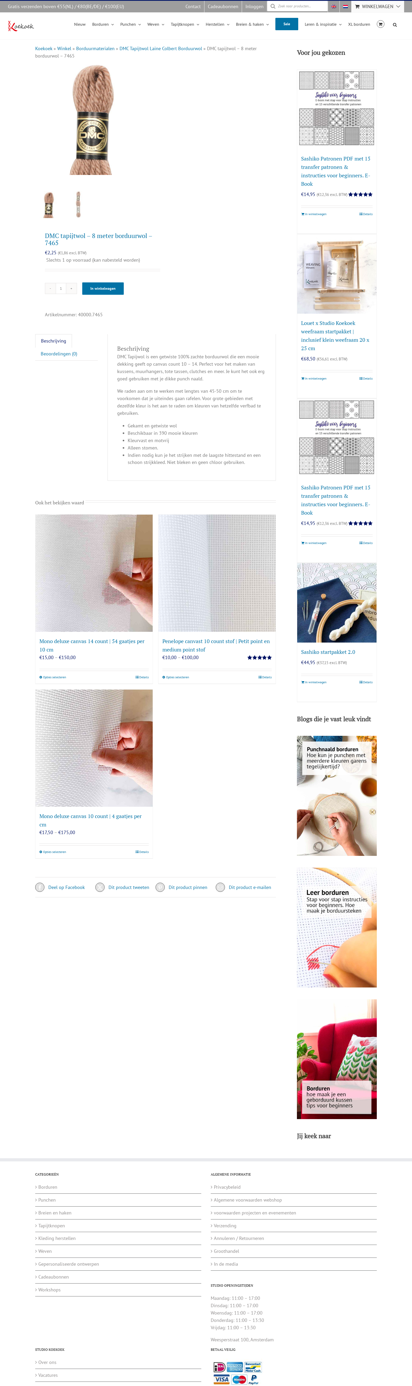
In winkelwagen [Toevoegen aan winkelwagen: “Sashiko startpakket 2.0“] (316, 682)
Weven (45, 1251)
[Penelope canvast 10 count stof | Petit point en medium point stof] (217, 580)
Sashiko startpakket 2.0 (328, 651)
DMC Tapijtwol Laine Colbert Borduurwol (161, 48)
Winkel (64, 48)
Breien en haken (54, 1213)
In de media (226, 1264)
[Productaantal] (61, 295)
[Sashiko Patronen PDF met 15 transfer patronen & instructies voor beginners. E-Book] (337, 109)
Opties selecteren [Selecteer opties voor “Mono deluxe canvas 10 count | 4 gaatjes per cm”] (54, 859)
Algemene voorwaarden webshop (248, 1200)
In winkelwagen (103, 295)
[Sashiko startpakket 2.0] (337, 603)
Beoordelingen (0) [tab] (59, 361)
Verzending (225, 1226)
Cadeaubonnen (53, 1277)
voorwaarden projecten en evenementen (255, 1213)
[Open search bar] (395, 24)
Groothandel (226, 1251)
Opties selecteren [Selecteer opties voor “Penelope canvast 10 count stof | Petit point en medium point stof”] (177, 684)
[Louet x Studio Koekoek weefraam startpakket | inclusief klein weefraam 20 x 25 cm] (337, 274)
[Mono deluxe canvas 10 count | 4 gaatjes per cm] (94, 755)
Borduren (47, 1187)
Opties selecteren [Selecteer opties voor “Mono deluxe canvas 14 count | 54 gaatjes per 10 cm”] (54, 684)
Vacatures (48, 1375)
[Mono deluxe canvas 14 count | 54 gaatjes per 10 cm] (94, 580)
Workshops (49, 1290)
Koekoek (43, 48)
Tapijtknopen (51, 1226)
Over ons (47, 1362)
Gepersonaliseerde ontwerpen (68, 1264)
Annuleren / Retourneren (239, 1238)
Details (144, 684)
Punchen (47, 1200)
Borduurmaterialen (95, 48)
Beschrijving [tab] (53, 348)
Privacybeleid (227, 1187)
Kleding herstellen (57, 1238)
